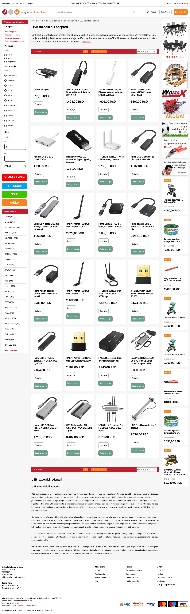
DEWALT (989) (10, 270)
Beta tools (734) (11, 307)
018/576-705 (101, 3)
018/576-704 (90, 3)
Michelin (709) (10, 318)
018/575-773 (79, 3)
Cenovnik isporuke (165, 577)
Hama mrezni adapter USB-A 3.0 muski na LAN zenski (45, 293)
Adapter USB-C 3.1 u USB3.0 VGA (43, 158)
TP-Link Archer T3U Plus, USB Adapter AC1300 (78, 292)
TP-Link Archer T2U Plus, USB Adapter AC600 (78, 225)
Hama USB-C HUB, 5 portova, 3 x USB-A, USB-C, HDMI (46, 361)
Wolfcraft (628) (10, 334)
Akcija (8, 58)
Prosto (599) (9, 339)
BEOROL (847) (10, 291)
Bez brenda (10, 75)
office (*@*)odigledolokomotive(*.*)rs (21, 606)
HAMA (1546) (10, 248)
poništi (7, 50)
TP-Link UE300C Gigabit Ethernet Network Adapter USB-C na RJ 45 (110, 92)
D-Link (9, 85)
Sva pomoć (130, 574)
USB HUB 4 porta (42, 89)
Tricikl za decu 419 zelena (174, 317)
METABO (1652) (11, 243)
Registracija (100, 574)
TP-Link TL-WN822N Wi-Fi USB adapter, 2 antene (111, 158)
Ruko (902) (9, 281)
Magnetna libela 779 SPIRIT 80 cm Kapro (172, 279)
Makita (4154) (10, 216)
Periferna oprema (12, 38)
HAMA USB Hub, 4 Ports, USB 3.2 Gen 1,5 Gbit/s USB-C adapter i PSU (142, 361)
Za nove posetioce (134, 570)
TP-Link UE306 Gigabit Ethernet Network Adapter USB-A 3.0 (78, 92)
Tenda (8, 116)
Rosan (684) (9, 329)
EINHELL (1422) (11, 254)
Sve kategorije (10, 32)
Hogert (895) (10, 286)
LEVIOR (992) (10, 265)
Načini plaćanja (132, 581)
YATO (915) (9, 275)
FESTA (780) (9, 302)
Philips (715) (9, 313)
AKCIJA (14, 202)
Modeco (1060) (11, 259)
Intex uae (9, 105)
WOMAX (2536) (11, 233)
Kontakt (160, 574)
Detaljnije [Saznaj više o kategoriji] (86, 41)
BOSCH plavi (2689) (12, 227)
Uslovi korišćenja (133, 577)
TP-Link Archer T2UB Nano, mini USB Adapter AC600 (142, 293)
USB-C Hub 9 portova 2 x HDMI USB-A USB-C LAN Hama (110, 428)
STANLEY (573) (11, 345)
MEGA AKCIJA (14, 177)
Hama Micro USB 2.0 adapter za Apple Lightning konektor (78, 159)
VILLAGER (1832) (11, 238)
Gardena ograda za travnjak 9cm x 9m (172, 240)
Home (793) (9, 297)
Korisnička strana (19, 3)
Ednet (8, 90)
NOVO (14, 194)
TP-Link (9, 121)
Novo (8, 55)
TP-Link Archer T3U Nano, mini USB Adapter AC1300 (78, 359)
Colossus (9, 80)
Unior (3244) (10, 222)
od (5, 142)
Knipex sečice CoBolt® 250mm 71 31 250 (173, 392)
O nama (160, 570)
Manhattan (10, 111)
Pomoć (31, 3)
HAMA (8, 100)
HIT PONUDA (14, 186)
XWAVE (9, 126)
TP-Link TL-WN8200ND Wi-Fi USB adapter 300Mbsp (109, 293)
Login (97, 570)
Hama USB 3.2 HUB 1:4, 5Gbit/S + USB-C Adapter (110, 225)
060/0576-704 (113, 3)
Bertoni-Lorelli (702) (12, 323)
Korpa (97, 581)
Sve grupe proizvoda (166, 585)
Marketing (6, 3)
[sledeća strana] (105, 51)
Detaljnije (39, 104)
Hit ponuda (10, 62)
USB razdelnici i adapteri (15, 42)
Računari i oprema (12, 35)
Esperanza (10, 95)
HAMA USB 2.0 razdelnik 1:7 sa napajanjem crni (110, 359)
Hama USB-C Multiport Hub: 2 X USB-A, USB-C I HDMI (45, 428)
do (5, 153)
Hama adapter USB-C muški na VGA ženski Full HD (142, 226)
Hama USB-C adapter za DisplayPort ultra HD (142, 158)
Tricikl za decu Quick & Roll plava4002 (173, 201)
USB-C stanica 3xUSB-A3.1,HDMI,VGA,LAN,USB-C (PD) (79, 428)
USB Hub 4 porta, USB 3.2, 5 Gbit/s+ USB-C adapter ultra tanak (46, 226)
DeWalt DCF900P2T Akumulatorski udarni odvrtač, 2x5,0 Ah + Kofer (174, 472)
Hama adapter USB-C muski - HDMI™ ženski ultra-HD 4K (141, 92)
